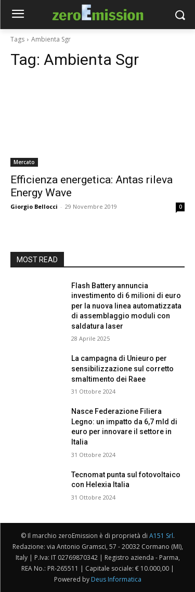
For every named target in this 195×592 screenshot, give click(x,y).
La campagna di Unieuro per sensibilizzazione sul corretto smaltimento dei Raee (122, 368)
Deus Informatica (116, 579)
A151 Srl (161, 535)
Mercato (24, 162)
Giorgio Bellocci (34, 206)
